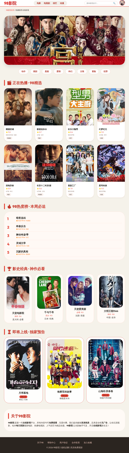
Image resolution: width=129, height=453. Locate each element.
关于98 (40, 442)
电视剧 (47, 3)
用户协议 (64, 442)
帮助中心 (51, 442)
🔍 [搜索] (114, 3)
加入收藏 (88, 442)
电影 (39, 3)
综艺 (55, 3)
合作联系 (76, 442)
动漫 (62, 3)
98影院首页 (10, 10)
